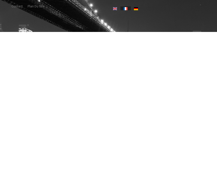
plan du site (36, 6)
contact (17, 6)
